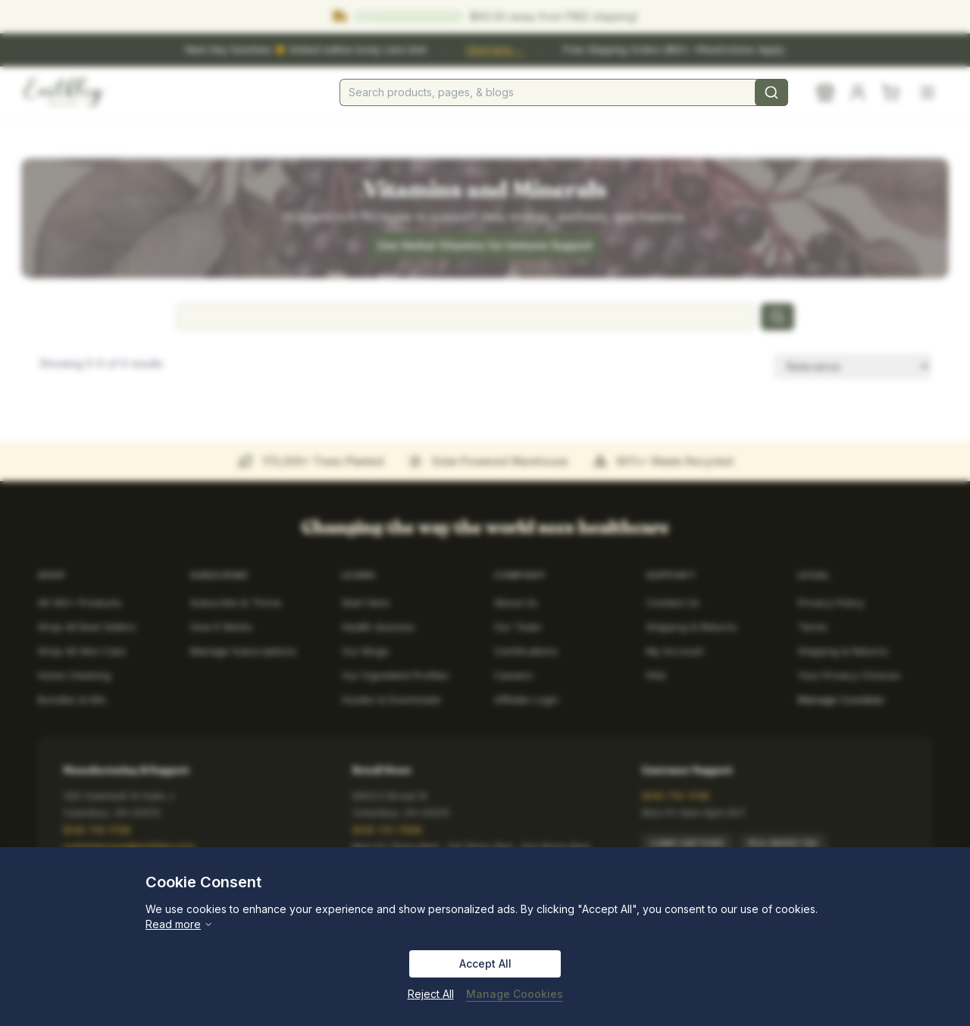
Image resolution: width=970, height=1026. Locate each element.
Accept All (485, 963)
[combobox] (564, 92)
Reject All (431, 993)
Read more (179, 924)
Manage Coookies (514, 993)
